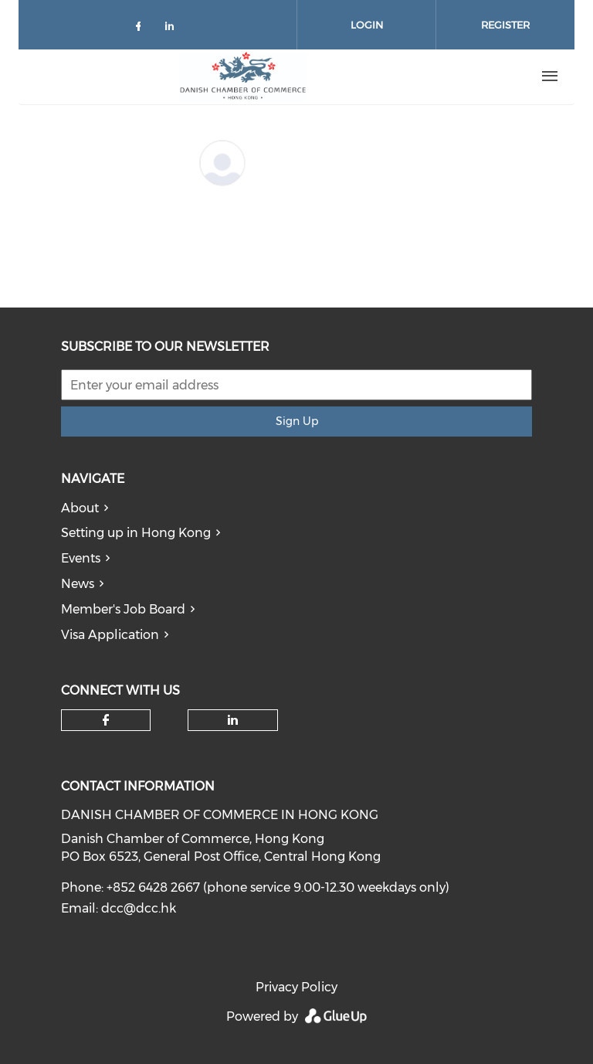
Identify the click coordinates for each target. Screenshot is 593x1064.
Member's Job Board (123, 609)
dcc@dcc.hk (138, 908)
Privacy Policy (296, 987)
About (80, 508)
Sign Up (297, 421)
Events (80, 558)
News (77, 583)
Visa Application (110, 634)
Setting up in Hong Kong (136, 532)
